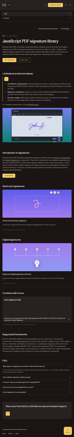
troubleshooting (32, 105)
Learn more (9, 175)
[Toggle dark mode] (45, 5)
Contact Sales (55, 5)
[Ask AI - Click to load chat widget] (68, 431)
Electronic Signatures (62, 158)
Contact (10, 433)
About (4, 433)
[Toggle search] (66, 5)
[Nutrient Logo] (7, 5)
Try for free (9, 60)
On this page (66, 29)
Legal (16, 433)
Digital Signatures (12, 160)
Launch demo (23, 60)
